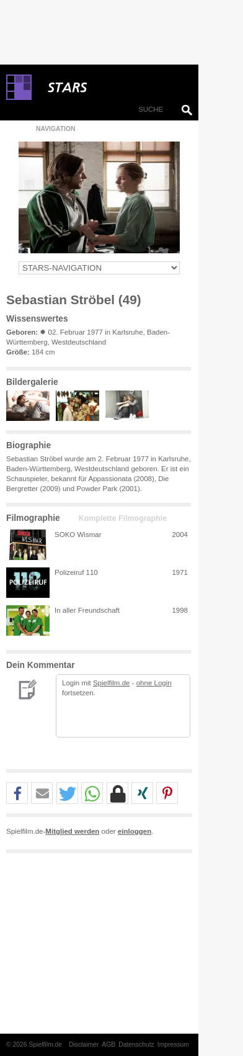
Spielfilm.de (111, 683)
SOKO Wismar (78, 534)
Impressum (173, 1044)
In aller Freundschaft (87, 610)
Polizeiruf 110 (76, 572)
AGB (108, 1044)
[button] (17, 794)
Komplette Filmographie (123, 518)
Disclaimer (84, 1044)
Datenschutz (136, 1044)
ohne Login (154, 683)
